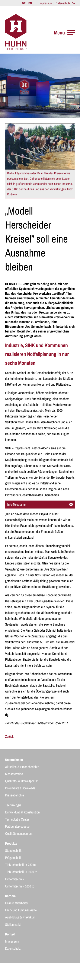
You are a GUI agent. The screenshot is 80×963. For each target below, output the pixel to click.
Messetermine (14, 773)
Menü (64, 32)
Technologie (13, 805)
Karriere (10, 895)
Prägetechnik (13, 857)
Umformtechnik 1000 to (19, 886)
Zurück (9, 736)
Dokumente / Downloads (20, 788)
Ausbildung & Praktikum (20, 917)
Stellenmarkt (13, 924)
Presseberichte (14, 795)
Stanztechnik (13, 850)
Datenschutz (63, 3)
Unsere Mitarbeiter (16, 903)
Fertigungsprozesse (17, 826)
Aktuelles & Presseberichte (22, 766)
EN (30, 3)
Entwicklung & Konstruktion (22, 812)
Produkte (11, 843)
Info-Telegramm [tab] (40, 504)
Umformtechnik (14, 879)
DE (24, 3)
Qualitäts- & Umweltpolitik (21, 781)
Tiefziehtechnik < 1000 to (21, 871)
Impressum (46, 3)
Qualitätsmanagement (18, 833)
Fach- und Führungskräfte (21, 910)
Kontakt (10, 934)
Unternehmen (14, 759)
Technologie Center (17, 819)
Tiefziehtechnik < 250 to (20, 864)
